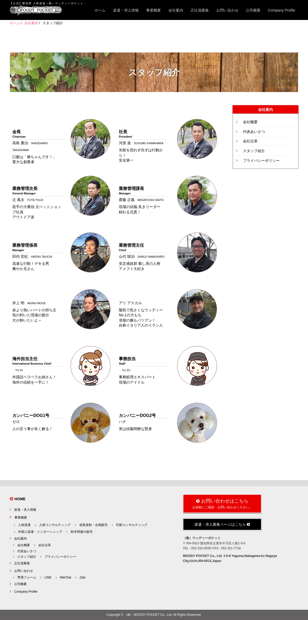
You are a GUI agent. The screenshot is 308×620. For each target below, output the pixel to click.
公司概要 (253, 10)
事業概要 (153, 10)
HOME (19, 499)
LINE (48, 577)
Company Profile (281, 10)
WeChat (65, 577)
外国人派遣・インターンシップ (40, 532)
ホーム (99, 10)
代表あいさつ (254, 132)
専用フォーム (26, 577)
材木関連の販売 (82, 532)
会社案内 (175, 10)
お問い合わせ (227, 10)
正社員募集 (199, 10)
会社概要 (250, 122)
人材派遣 (24, 525)
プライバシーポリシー (261, 160)
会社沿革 (250, 141)
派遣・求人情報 (126, 10)
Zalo (82, 577)
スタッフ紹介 (254, 151)
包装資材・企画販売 (93, 525)
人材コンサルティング (55, 525)
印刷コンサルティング (131, 525)
